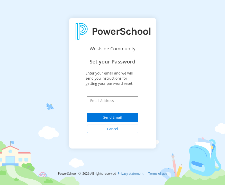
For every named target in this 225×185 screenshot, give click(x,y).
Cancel (112, 128)
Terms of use (157, 173)
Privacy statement (130, 173)
